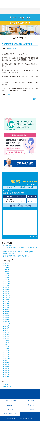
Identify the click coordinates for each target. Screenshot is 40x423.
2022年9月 (6, 301)
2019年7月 (6, 333)
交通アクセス (30, 406)
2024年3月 (6, 280)
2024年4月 (6, 278)
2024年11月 (6, 270)
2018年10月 (6, 339)
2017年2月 (6, 355)
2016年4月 (6, 370)
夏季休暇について (8, 255)
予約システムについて (20, 24)
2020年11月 (6, 325)
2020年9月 (6, 327)
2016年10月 (6, 361)
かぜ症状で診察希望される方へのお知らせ (16, 257)
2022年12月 (6, 297)
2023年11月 (6, 284)
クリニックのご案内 (10, 402)
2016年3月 (6, 372)
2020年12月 (6, 323)
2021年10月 (6, 315)
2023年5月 (6, 290)
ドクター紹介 (30, 402)
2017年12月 (6, 345)
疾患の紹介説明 (20, 164)
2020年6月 (6, 331)
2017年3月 (6, 353)
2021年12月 (6, 311)
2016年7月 (6, 366)
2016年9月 (6, 363)
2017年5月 (6, 351)
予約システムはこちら (20, 18)
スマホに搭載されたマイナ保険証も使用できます (18, 253)
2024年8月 (6, 274)
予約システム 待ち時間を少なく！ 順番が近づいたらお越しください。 (20, 107)
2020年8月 (6, 329)
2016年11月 (6, 359)
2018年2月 (6, 341)
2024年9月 (6, 272)
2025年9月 (6, 266)
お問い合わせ (30, 411)
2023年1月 (6, 295)
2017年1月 (6, 357)
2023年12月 (6, 282)
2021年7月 (6, 321)
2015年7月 (6, 376)
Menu (36, 3)
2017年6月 (6, 349)
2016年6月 (6, 368)
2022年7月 (6, 303)
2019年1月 (6, 337)
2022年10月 (6, 299)
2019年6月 (6, 335)
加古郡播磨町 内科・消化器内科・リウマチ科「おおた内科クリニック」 (13, 4)
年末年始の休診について (10, 247)
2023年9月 (6, 286)
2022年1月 (6, 309)
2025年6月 (6, 268)
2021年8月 (6, 319)
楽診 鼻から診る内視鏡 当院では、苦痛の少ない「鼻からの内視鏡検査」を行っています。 (20, 124)
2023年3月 (6, 292)
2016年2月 (6, 374)
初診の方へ (10, 406)
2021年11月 (6, 313)
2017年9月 (6, 347)
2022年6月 (6, 305)
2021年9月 (6, 317)
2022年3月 (6, 307)
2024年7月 (6, 276)
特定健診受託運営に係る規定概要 (17, 44)
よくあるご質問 (10, 411)
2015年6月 (6, 378)
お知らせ (10, 95)
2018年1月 (6, 343)
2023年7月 (6, 288)
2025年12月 (6, 264)
